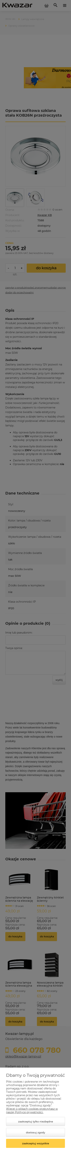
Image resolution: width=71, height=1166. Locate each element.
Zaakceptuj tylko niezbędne (35, 1121)
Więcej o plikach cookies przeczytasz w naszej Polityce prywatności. (32, 1110)
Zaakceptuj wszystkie (35, 1143)
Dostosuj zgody (35, 1132)
